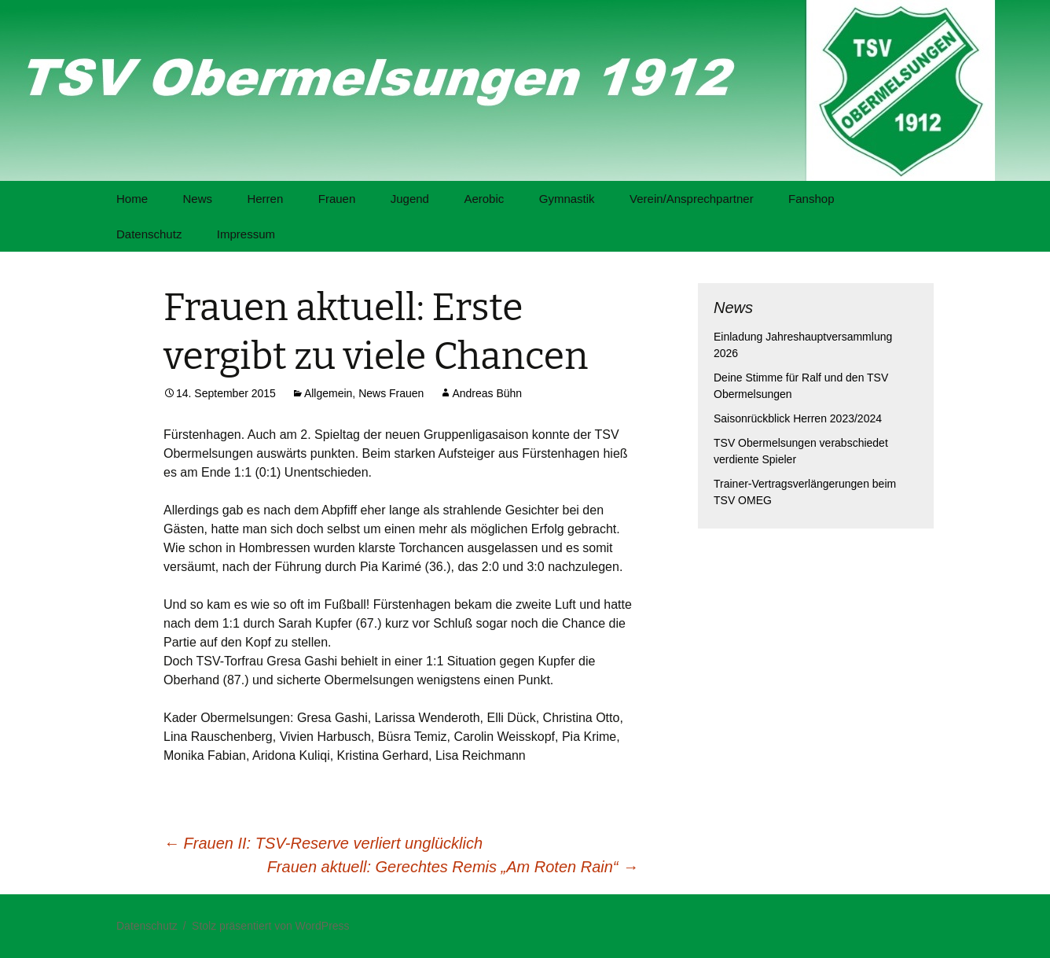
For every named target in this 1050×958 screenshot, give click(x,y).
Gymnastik (567, 198)
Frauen (337, 198)
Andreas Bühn (487, 393)
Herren (265, 198)
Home (132, 198)
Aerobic (484, 198)
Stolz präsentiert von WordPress (271, 925)
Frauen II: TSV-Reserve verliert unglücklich (323, 843)
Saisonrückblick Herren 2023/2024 (798, 418)
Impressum (246, 234)
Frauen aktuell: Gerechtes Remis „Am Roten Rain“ (452, 866)
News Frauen (391, 393)
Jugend (410, 198)
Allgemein (328, 393)
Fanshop (811, 198)
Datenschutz (149, 234)
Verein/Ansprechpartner (692, 198)
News (197, 198)
